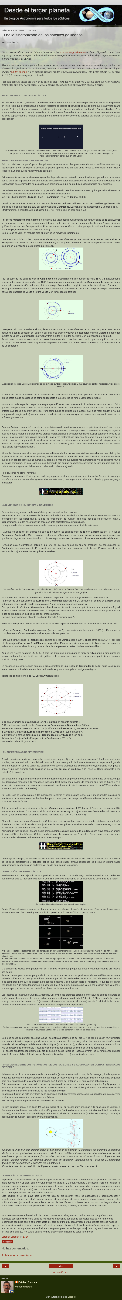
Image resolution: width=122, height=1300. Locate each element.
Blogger (71, 1297)
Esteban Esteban (27, 1282)
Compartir (7, 1242)
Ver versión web (61, 1272)
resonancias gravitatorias (73, 52)
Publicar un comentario (17, 1255)
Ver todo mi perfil (23, 1286)
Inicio (61, 1266)
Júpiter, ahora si (19, 72)
